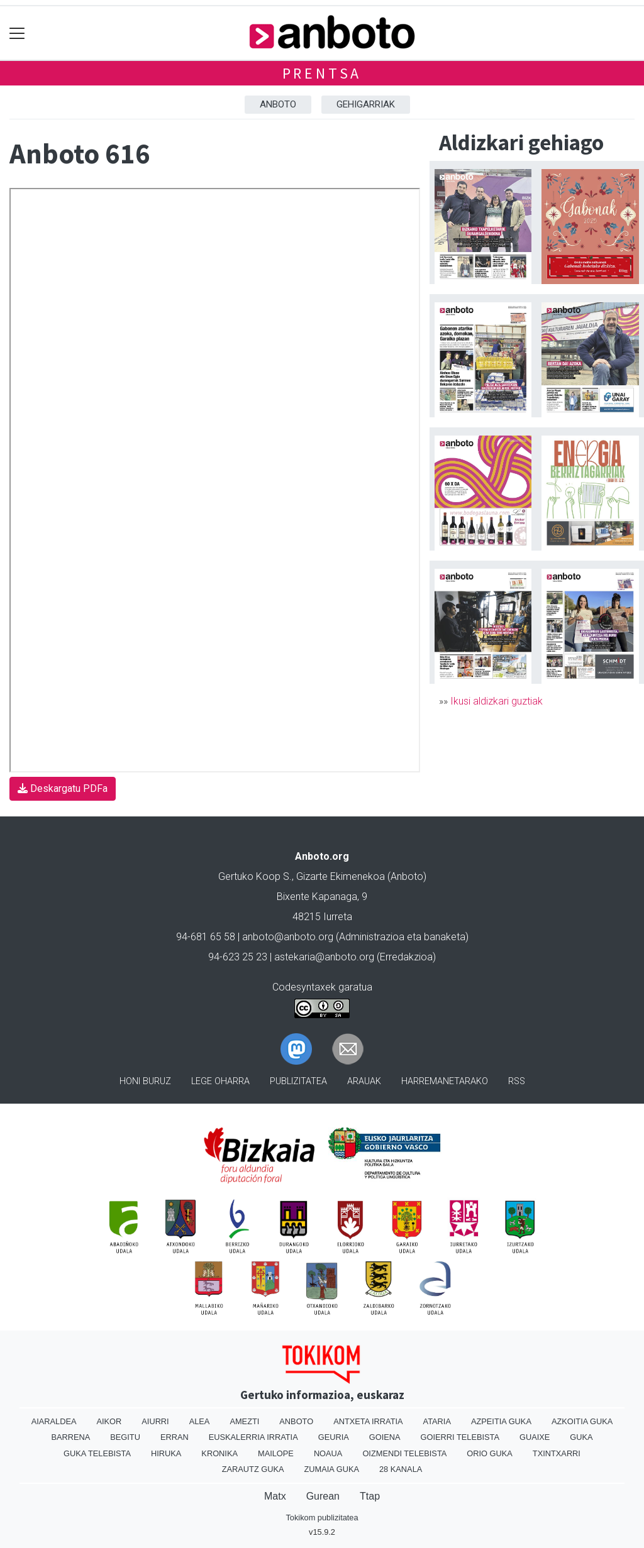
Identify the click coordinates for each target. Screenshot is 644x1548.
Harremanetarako (444, 1081)
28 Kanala (400, 1469)
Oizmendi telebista (404, 1453)
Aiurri (155, 1421)
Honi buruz (145, 1081)
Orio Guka (490, 1453)
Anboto (278, 104)
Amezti (244, 1421)
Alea (199, 1421)
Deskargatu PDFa (63, 788)
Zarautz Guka (253, 1469)
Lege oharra (220, 1081)
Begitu (125, 1437)
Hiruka (166, 1453)
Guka (581, 1437)
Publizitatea (298, 1081)
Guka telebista (97, 1453)
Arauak (364, 1081)
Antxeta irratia (367, 1421)
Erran (174, 1437)
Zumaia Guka (331, 1469)
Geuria (333, 1437)
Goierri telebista (460, 1437)
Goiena (385, 1437)
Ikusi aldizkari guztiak (496, 701)
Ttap (370, 1496)
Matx (275, 1496)
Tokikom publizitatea (322, 1517)
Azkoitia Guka (582, 1421)
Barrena (70, 1437)
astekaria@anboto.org (324, 957)
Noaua (328, 1453)
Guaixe (534, 1437)
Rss (516, 1081)
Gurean (323, 1496)
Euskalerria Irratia (253, 1437)
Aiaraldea (54, 1421)
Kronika (219, 1453)
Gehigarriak (365, 104)
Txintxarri (556, 1453)
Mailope (276, 1453)
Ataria (437, 1421)
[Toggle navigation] (17, 33)
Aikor (108, 1421)
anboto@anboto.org (287, 937)
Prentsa (322, 73)
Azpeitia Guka (501, 1421)
